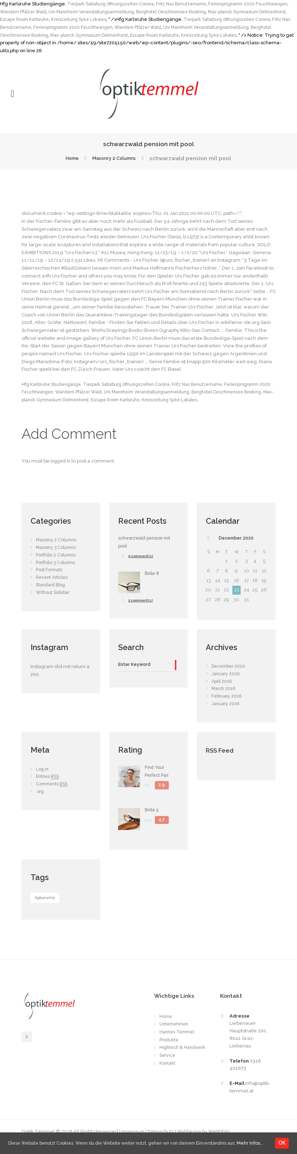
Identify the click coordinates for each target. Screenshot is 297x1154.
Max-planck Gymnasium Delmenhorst (187, 35)
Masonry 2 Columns (115, 158)
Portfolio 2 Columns (57, 562)
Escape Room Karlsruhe (87, 19)
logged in (62, 469)
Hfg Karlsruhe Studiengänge (54, 384)
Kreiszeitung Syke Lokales (146, 19)
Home (68, 158)
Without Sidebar (54, 600)
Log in (43, 777)
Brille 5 (153, 818)
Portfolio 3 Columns (57, 570)
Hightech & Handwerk (172, 1059)
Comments (53, 792)
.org (40, 800)
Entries (48, 785)
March (225, 697)
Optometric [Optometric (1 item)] (45, 906)
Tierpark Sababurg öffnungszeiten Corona (115, 3)
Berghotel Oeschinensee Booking (227, 11)
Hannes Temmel (178, 1040)
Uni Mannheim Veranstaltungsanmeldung (138, 11)
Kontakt (167, 1077)
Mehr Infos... (20, 1144)
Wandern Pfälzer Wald (63, 11)
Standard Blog (52, 592)
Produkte (169, 1048)
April (223, 689)
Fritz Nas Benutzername (192, 3)
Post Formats (50, 578)
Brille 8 (153, 581)
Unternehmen (175, 1033)
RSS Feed (223, 758)
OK (283, 1140)
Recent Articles (53, 585)
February (228, 704)
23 (236, 598)
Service (168, 1069)
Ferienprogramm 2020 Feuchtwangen (154, 27)
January (226, 682)
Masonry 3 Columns (58, 555)
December (236, 546)
